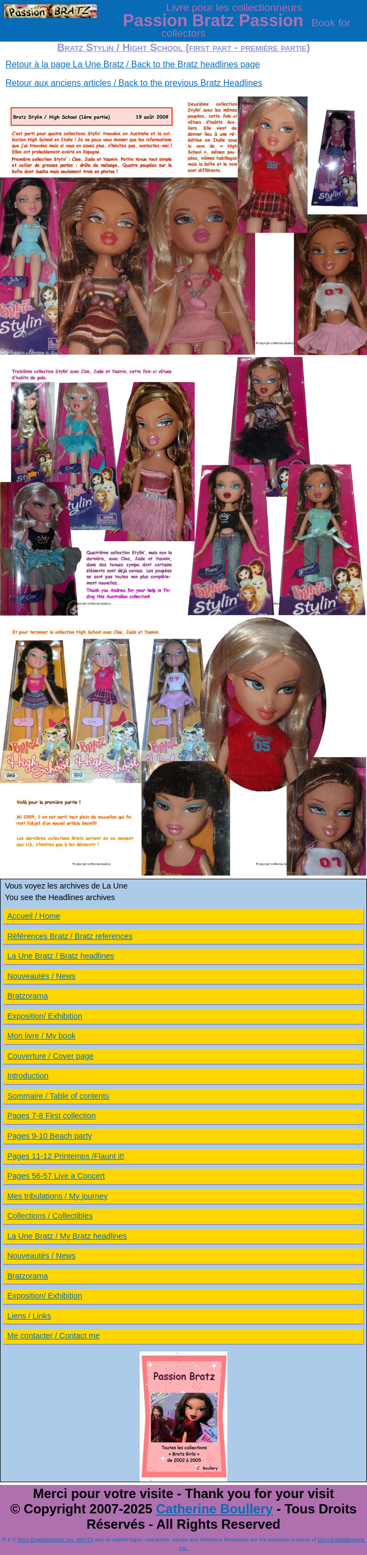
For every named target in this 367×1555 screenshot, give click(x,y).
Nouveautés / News (41, 976)
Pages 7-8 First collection (51, 1115)
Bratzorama (27, 995)
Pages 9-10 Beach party (49, 1136)
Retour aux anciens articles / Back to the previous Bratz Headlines (133, 83)
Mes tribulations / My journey (57, 1196)
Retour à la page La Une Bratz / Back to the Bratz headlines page (132, 64)
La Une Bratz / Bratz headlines (60, 955)
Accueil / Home (33, 916)
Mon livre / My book (41, 1035)
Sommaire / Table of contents (58, 1096)
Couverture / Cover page (50, 1056)
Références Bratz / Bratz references (70, 936)
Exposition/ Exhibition (44, 1016)
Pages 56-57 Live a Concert (56, 1175)
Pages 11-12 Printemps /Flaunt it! (65, 1156)
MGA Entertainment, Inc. (46, 1539)
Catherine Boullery (214, 1508)
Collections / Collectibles (50, 1215)
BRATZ (85, 1539)
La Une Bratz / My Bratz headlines (67, 1236)
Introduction (27, 1075)
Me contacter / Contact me (53, 1335)
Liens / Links (29, 1316)
